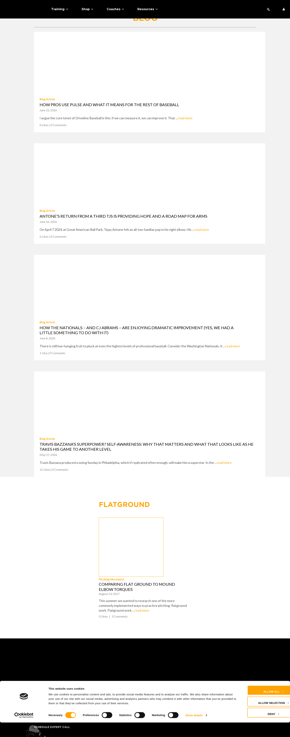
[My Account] (283, 9)
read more (185, 118)
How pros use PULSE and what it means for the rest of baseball (109, 104)
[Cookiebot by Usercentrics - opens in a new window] (24, 730)
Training (60, 9)
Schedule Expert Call (52, 685)
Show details (194, 729)
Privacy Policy (163, 666)
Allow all (257, 706)
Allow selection (257, 717)
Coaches (115, 9)
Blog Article (47, 99)
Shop (88, 9)
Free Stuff (43, 679)
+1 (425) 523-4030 (234, 657)
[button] (268, 9)
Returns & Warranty (168, 659)
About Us (41, 672)
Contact (158, 653)
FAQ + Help (159, 646)
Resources (147, 9)
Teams (39, 659)
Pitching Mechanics (178, 537)
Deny (257, 728)
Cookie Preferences (167, 672)
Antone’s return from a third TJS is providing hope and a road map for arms (123, 216)
